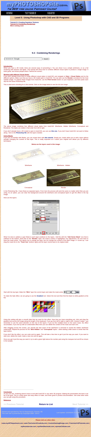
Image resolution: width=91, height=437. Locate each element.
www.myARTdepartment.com (12, 423)
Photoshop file (21, 133)
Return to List (46, 404)
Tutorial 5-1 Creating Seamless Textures (24, 22)
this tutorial (49, 137)
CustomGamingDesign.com (58, 423)
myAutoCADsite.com (62, 426)
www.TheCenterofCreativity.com (35, 423)
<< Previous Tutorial (14, 404)
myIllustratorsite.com (28, 426)
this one (54, 131)
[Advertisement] (64, 36)
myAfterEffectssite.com (45, 426)
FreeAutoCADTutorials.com (79, 423)
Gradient (40, 296)
